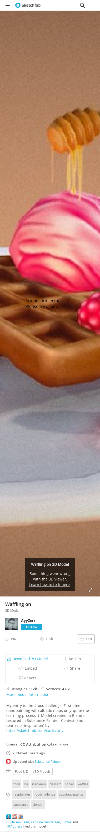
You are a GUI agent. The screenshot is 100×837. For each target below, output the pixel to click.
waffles (83, 784)
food (16, 784)
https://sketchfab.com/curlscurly (34, 730)
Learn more (57, 744)
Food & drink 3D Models (33, 771)
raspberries (22, 794)
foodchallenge (44, 794)
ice (26, 784)
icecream (39, 784)
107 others (14, 826)
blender (38, 804)
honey (69, 784)
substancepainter (72, 794)
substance (20, 804)
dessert (55, 784)
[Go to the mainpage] (28, 5)
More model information (27, 694)
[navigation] (7, 5)
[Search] (82, 5)
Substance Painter (47, 761)
